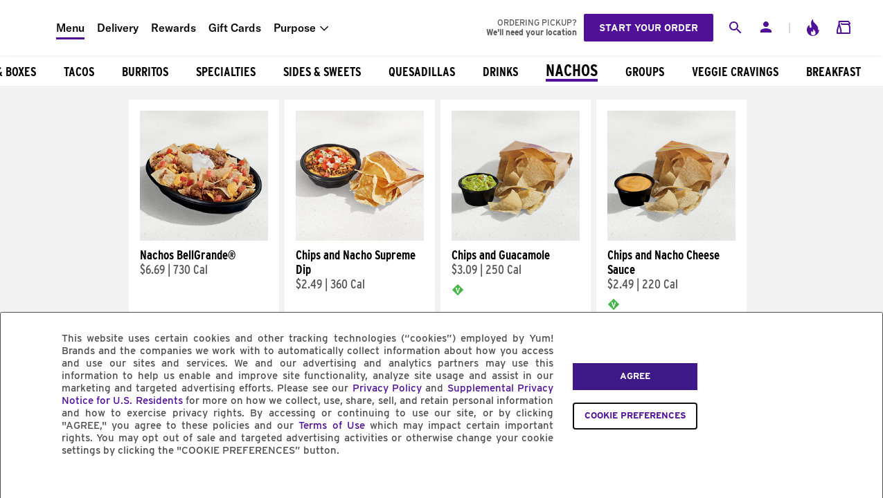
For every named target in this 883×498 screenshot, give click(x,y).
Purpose (295, 28)
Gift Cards (234, 28)
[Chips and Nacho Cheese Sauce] (671, 237)
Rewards (173, 28)
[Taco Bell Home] (28, 27)
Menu (70, 28)
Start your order (648, 27)
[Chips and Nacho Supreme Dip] (360, 237)
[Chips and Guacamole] (516, 237)
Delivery (118, 28)
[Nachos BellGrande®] (204, 237)
